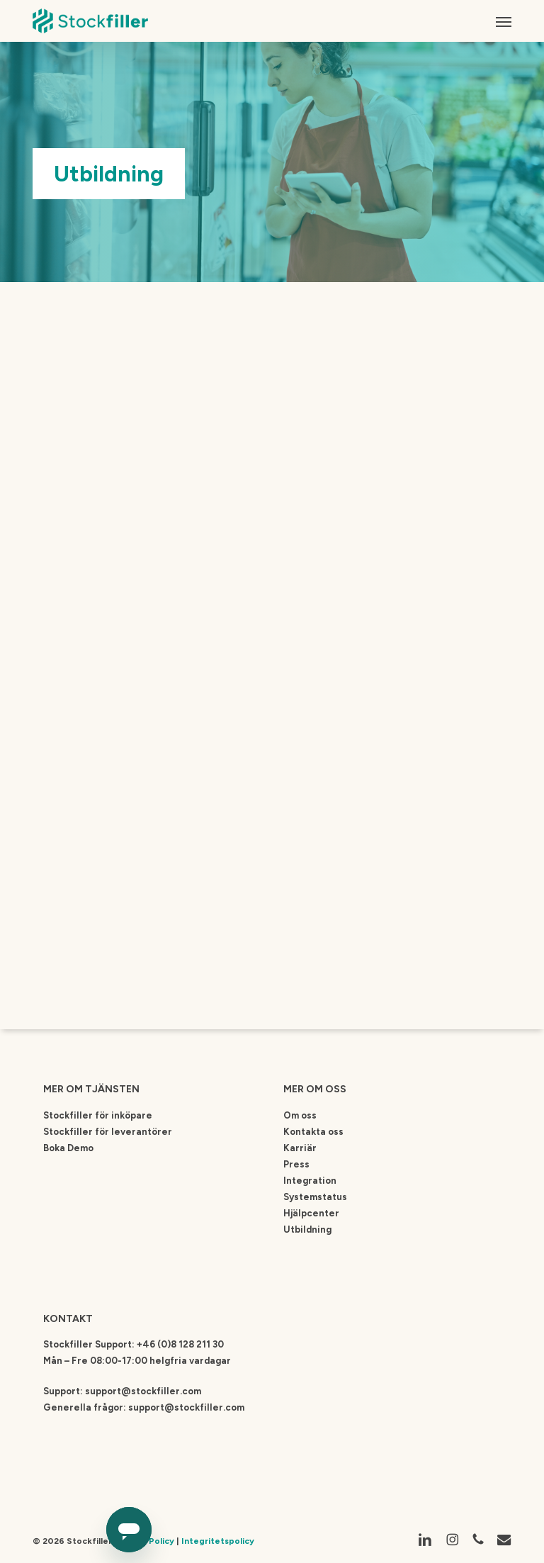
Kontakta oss (313, 1131)
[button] (503, 21)
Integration (309, 1180)
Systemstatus (315, 1197)
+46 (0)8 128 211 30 (180, 1344)
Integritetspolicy (217, 1541)
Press (296, 1164)
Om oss (300, 1115)
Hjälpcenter (311, 1213)
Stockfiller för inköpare (97, 1115)
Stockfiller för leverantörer (107, 1131)
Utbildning (307, 1229)
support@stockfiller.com (143, 1391)
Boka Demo (68, 1148)
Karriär (300, 1148)
